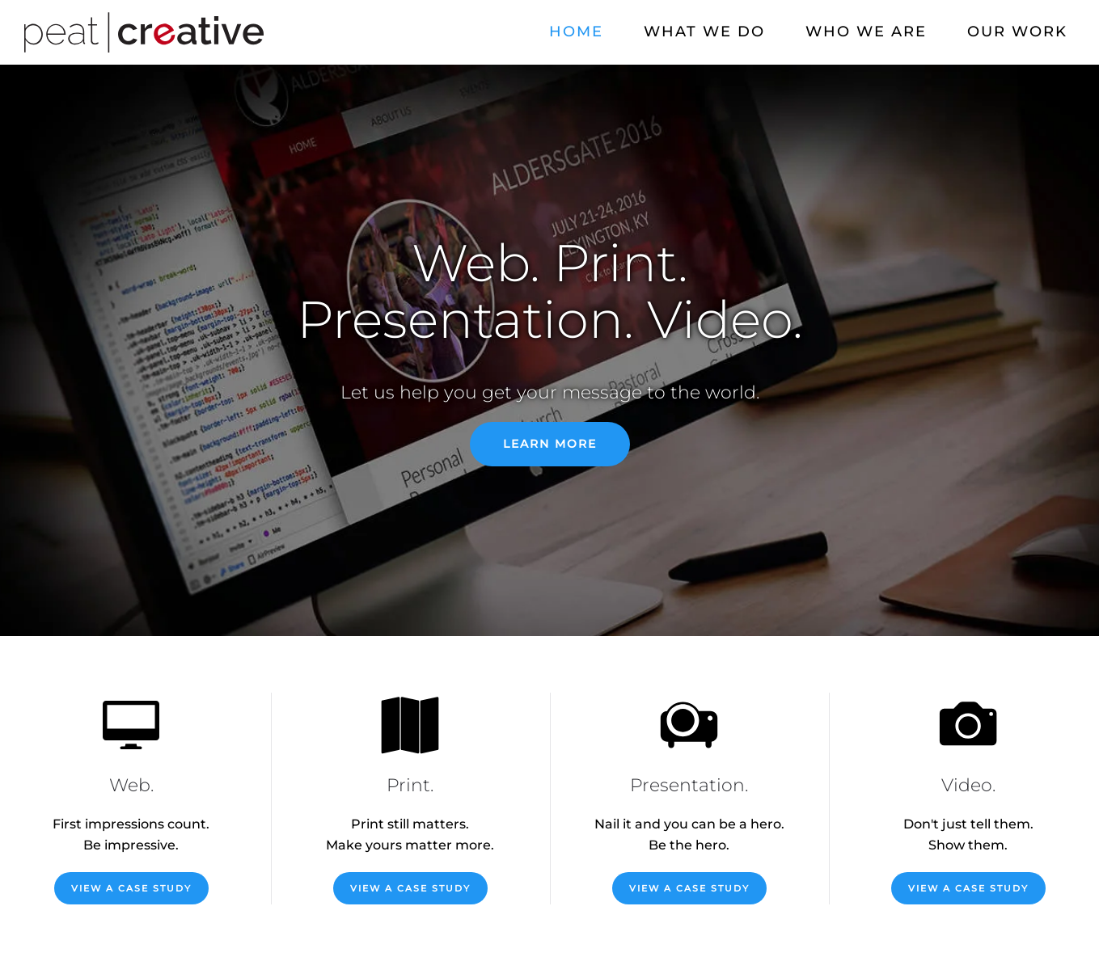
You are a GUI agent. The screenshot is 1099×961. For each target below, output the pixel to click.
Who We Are (866, 31)
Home (576, 31)
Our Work (1017, 31)
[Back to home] (144, 32)
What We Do (704, 31)
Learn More (550, 443)
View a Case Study (131, 888)
